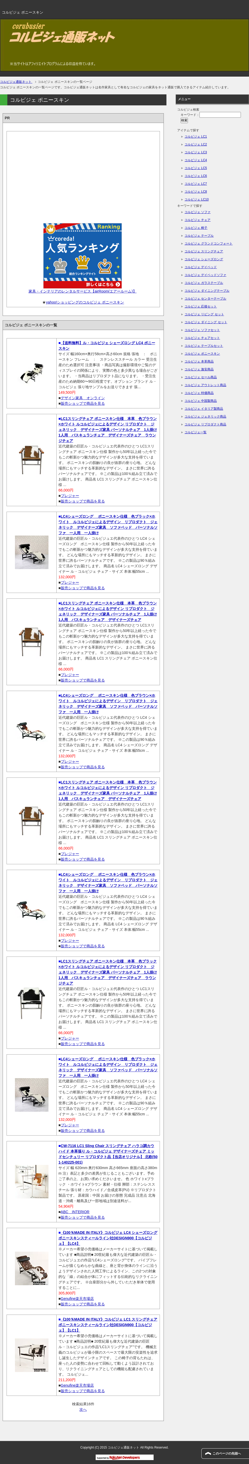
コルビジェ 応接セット (201, 306)
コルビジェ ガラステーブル (204, 283)
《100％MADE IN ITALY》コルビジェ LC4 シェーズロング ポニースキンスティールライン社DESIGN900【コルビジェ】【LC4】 (107, 1238)
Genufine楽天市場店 (77, 1298)
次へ (83, 1409)
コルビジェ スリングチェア (204, 251)
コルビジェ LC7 (196, 184)
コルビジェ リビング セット (204, 314)
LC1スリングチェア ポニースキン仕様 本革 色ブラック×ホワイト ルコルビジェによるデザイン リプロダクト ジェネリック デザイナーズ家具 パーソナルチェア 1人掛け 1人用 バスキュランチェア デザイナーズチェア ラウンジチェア (107, 972)
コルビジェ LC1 (196, 136)
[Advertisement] (83, 175)
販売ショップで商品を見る (83, 403)
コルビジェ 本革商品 (199, 361)
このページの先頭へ (227, 1453)
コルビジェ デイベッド (201, 267)
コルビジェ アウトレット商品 (205, 385)
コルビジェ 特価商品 (199, 393)
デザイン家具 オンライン (83, 398)
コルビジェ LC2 (196, 144)
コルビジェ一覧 (196, 432)
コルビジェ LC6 (196, 176)
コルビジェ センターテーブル (205, 298)
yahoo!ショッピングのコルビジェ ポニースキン (85, 302)
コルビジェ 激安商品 (199, 369)
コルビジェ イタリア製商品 (204, 408)
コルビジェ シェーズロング (204, 259)
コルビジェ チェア (197, 220)
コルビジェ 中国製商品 (201, 401)
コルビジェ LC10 (197, 199)
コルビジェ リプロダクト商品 (205, 424)
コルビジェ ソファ (197, 212)
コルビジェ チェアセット (202, 338)
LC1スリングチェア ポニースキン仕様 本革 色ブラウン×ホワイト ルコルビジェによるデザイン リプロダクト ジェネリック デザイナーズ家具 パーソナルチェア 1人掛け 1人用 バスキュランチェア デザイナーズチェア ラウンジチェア (107, 430)
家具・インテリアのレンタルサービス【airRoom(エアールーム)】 (83, 291)
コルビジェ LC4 (196, 160)
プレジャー (70, 496)
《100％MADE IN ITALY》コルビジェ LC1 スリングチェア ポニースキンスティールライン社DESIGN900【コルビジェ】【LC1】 (107, 1324)
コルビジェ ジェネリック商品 (205, 416)
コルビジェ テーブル (199, 235)
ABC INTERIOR (75, 1212)
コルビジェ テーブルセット (204, 346)
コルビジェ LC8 (196, 191)
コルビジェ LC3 (196, 152)
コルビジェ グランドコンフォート (208, 243)
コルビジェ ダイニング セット (206, 322)
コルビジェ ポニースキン (202, 353)
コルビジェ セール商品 (201, 377)
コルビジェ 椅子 (196, 228)
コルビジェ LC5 (196, 168)
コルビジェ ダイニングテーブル (207, 291)
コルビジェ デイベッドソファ (205, 275)
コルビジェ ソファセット (202, 330)
